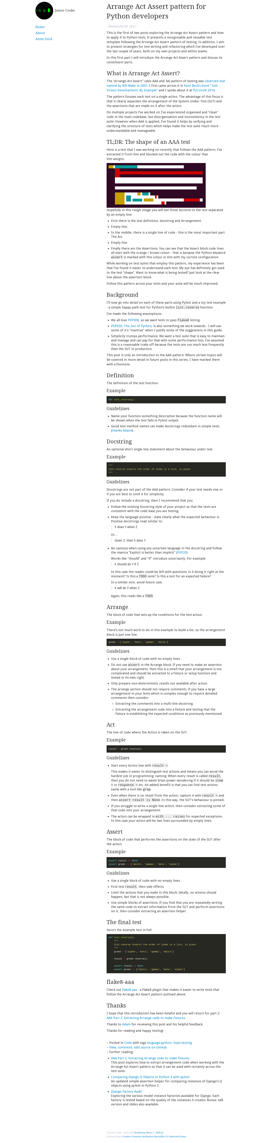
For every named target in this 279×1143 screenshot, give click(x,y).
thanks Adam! (122, 430)
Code (128, 1043)
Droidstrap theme (143, 1132)
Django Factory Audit (126, 1091)
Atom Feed (43, 39)
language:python (159, 1043)
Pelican (159, 1132)
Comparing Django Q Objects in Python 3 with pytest (150, 1077)
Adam (126, 1024)
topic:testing (182, 1043)
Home (40, 27)
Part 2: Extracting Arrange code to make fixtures (146, 1018)
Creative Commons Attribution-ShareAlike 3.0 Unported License (154, 1136)
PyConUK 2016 (204, 90)
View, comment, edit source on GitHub (138, 1047)
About (40, 33)
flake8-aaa (129, 990)
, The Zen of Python (131, 326)
